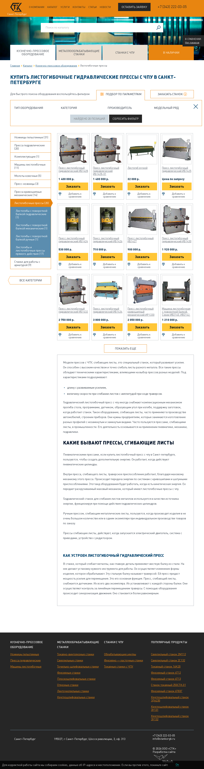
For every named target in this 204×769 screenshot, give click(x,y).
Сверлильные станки (70, 660)
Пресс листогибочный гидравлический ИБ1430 (176, 240)
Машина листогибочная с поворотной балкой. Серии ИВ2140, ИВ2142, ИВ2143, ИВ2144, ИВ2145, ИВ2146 (176, 311)
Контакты (79, 7)
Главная (15, 65)
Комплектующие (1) (26, 156)
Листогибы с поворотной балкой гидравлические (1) (31, 214)
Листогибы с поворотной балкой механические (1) (31, 226)
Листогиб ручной (137, 167)
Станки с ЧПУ (125, 52)
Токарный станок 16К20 (166, 666)
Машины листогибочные (25, 666)
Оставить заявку (134, 7)
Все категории (30, 280)
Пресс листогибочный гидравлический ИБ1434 (107, 310)
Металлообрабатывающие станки (79, 52)
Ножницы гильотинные (24, 654)
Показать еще (125, 348)
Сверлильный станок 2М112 (168, 654)
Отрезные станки (67, 685)
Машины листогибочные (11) (29, 166)
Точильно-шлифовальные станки (78, 666)
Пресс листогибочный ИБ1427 (140, 240)
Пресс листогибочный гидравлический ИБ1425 (176, 169)
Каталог (52, 7)
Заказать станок (170, 94)
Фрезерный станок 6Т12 (166, 672)
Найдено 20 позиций (89, 118)
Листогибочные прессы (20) (31, 203)
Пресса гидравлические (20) (29, 147)
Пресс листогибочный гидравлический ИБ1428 (73, 169)
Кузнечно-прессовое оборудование (33, 52)
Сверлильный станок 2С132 (168, 660)
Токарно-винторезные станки (75, 654)
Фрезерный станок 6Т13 (166, 678)
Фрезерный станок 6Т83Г (166, 691)
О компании (36, 7)
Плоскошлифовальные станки (76, 678)
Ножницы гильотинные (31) (31, 137)
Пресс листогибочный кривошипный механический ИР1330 (140, 311)
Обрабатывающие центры (120, 654)
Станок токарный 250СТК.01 (168, 685)
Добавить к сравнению (75, 195)
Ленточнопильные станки (73, 691)
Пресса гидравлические (25, 660)
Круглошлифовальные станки (76, 697)
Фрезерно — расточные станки (123, 660)
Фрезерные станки (68, 672)
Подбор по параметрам (123, 94)
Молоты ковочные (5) (27, 175)
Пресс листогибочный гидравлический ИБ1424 (73, 240)
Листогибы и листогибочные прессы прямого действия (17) (30, 250)
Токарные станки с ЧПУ (118, 666)
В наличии (171, 52)
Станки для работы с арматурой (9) (27, 263)
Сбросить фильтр (126, 118)
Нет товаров (192, 42)
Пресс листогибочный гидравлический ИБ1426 (107, 240)
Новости (105, 7)
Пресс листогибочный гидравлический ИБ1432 (73, 310)
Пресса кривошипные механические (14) (28, 193)
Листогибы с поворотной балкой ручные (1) (31, 238)
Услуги (65, 7)
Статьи (92, 7)
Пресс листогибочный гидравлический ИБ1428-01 (106, 171)
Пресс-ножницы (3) (26, 183)
